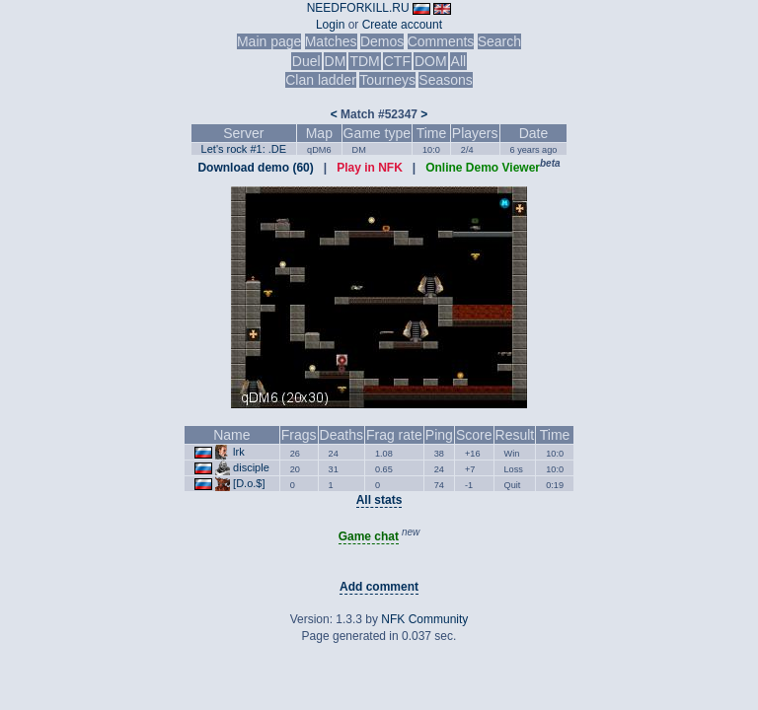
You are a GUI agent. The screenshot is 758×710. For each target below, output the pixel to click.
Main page (269, 41)
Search (499, 41)
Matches (331, 41)
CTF (397, 61)
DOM (431, 61)
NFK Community (424, 619)
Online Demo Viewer (482, 168)
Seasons (445, 80)
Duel (306, 61)
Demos (382, 41)
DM (335, 61)
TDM (364, 61)
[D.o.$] (249, 483)
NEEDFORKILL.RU (358, 8)
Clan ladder (320, 80)
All (459, 61)
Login (330, 25)
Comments (441, 41)
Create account (402, 25)
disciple (251, 467)
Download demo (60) (255, 168)
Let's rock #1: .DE (243, 149)
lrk (239, 452)
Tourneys (387, 80)
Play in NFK (370, 168)
